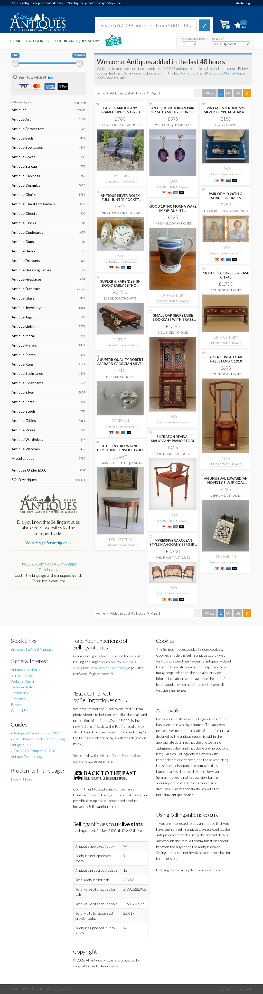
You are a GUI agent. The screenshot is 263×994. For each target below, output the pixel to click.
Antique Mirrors (24, 345)
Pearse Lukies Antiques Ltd (120, 463)
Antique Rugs (23, 364)
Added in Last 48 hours (128, 93)
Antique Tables (24, 420)
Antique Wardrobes (27, 439)
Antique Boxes (23, 157)
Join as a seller (22, 675)
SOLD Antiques (24, 479)
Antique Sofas (23, 402)
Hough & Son (226, 125)
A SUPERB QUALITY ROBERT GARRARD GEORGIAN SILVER (120, 364)
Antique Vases (23, 430)
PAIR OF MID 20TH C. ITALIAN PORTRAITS (226, 196)
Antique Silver (23, 392)
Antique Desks (23, 251)
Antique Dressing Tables (31, 270)
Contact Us (20, 710)
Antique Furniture (26, 288)
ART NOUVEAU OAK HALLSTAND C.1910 (225, 359)
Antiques (19, 110)
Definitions (19, 693)
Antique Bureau (24, 166)
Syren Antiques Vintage (173, 125)
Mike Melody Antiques (173, 223)
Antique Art (21, 119)
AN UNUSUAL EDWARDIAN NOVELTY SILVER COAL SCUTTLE (226, 482)
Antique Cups (23, 241)
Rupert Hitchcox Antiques (120, 125)
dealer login (244, 3)
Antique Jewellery (26, 307)
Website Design (23, 681)
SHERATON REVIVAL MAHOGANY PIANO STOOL (173, 439)
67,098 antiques (177, 68)
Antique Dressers (26, 260)
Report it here (21, 779)
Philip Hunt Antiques (173, 454)
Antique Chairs (24, 194)
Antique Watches (26, 449)
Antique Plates (24, 354)
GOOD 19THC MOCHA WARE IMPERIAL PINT (172, 208)
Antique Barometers (28, 128)
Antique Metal (23, 336)
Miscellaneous (23, 458)
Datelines (18, 699)
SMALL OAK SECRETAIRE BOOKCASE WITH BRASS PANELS (173, 319)
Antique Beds (23, 138)
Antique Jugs (22, 317)
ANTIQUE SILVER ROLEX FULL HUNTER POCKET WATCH (120, 200)
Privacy (16, 704)
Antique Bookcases (27, 147)
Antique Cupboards (27, 232)
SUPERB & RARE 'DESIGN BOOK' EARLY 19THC (120, 283)
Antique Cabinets (26, 176)
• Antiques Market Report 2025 (35, 733)
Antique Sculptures (27, 373)
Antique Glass (23, 298)
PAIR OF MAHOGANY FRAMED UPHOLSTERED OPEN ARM (120, 112)
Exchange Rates (23, 687)
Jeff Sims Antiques (120, 377)
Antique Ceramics (26, 185)
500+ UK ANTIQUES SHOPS (76, 41)
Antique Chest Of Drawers (33, 204)
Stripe (48, 77)
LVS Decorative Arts (120, 298)
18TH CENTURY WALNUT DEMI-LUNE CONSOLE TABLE (120, 448)
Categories (37, 41)
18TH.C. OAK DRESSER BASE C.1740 (226, 275)
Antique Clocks (24, 223)
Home (15, 41)
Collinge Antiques (225, 290)
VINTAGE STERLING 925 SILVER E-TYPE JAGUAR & (226, 110)
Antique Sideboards (27, 383)
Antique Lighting (25, 326)
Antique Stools (24, 411)
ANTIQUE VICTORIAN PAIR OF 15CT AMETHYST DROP (172, 110)
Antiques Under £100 (29, 470)
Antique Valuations (25, 669)
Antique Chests (24, 213)
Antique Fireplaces (27, 279)
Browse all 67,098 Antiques (32, 649)
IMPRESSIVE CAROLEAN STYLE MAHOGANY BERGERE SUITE (172, 544)
